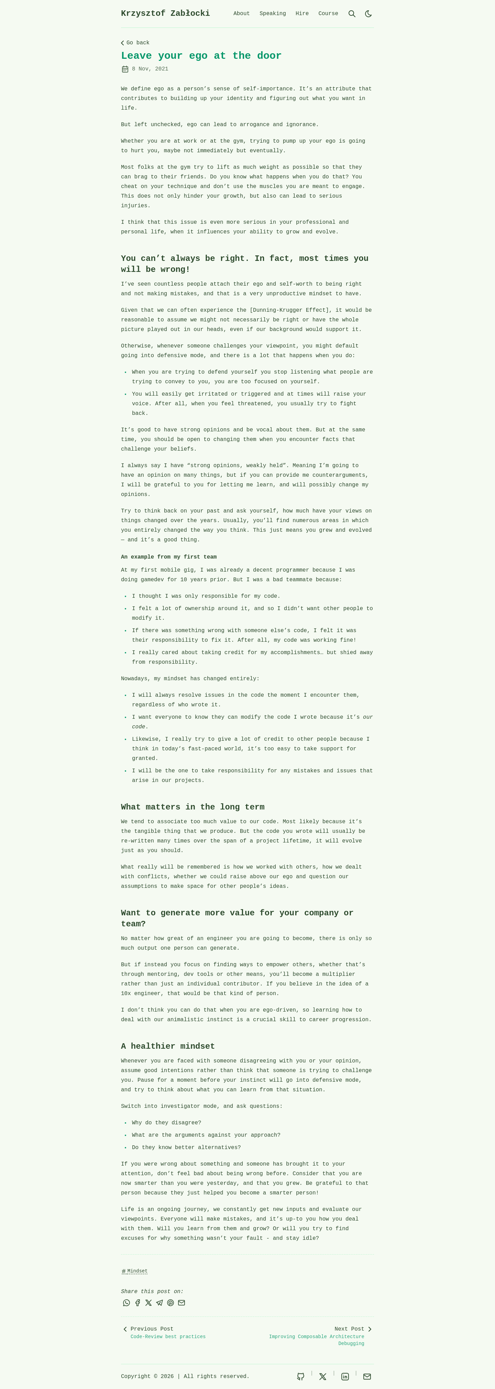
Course (328, 14)
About (241, 14)
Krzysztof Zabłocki (165, 13)
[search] (352, 13)
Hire (302, 14)
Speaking (273, 14)
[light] (368, 13)
